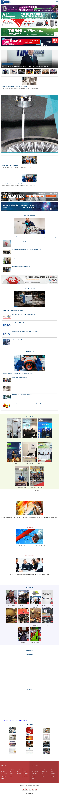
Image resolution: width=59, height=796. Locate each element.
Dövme (11, 774)
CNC (10, 771)
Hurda (18, 776)
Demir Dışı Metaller (11, 773)
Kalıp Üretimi (26, 776)
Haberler (33, 769)
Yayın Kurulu (53, 773)
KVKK (33, 778)
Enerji (18, 771)
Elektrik (11, 776)
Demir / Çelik (3, 771)
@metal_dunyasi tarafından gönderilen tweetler (16, 720)
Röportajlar (34, 776)
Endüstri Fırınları (18, 770)
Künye (52, 771)
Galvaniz (25, 771)
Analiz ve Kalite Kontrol (3, 777)
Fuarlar (43, 773)
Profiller (43, 776)
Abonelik (52, 776)
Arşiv (51, 774)
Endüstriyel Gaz (19, 773)
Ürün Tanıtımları (35, 771)
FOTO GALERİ (29, 416)
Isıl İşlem (25, 769)
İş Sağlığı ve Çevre (26, 775)
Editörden (52, 769)
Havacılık (18, 774)
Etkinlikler (43, 774)
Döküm (2, 769)
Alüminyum (3, 774)
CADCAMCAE (12, 769)
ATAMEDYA (29, 793)
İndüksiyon (26, 773)
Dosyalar (33, 774)
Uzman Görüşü (44, 771)
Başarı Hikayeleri (45, 769)
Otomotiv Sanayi (4, 773)
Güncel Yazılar (34, 773)
